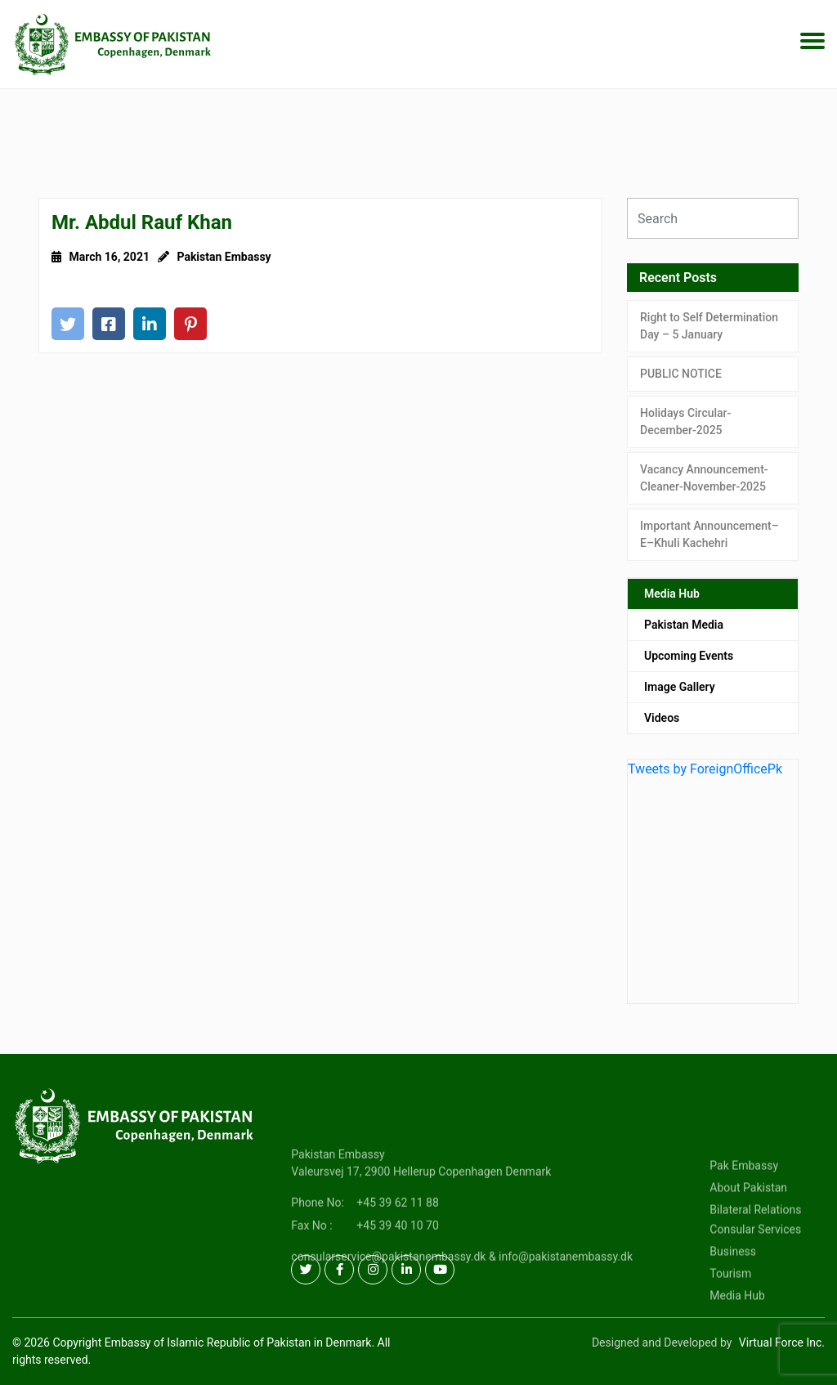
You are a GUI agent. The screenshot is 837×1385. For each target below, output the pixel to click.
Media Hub (672, 593)
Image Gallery (679, 686)
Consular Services (755, 1263)
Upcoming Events (688, 655)
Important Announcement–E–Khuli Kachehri (709, 534)
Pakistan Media (683, 624)
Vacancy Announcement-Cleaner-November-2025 (704, 478)
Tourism (730, 1307)
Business (732, 1285)
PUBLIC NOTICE (681, 373)
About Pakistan (748, 1221)
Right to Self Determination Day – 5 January (709, 326)
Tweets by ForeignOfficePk (705, 769)
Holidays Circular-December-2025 (685, 421)
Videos (661, 717)
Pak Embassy (743, 1199)
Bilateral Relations (755, 1243)
